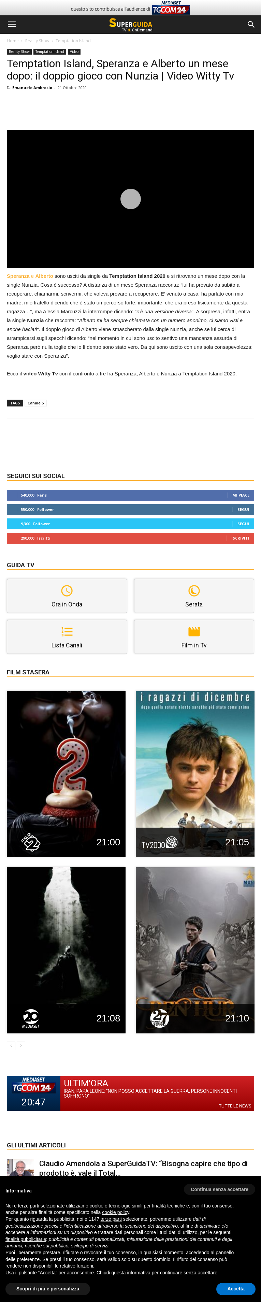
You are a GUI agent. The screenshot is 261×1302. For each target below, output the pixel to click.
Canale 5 (36, 402)
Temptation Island (73, 41)
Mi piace (240, 495)
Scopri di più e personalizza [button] (47, 1288)
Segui (243, 509)
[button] (251, 24)
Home (13, 41)
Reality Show (37, 41)
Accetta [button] (236, 1288)
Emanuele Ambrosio (32, 87)
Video (74, 51)
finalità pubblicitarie (25, 1239)
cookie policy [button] (115, 1212)
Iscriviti (240, 538)
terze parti (111, 1219)
